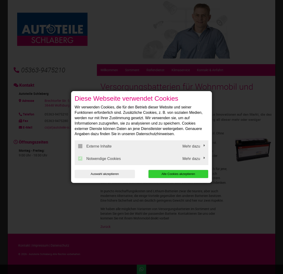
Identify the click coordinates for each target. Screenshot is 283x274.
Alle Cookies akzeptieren (178, 174)
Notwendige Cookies (99, 158)
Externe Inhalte (95, 146)
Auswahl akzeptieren (105, 174)
